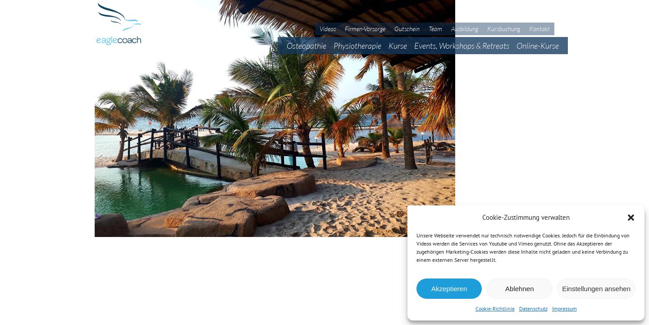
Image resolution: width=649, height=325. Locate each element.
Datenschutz (533, 308)
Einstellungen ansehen (596, 288)
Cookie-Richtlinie (495, 308)
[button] (630, 217)
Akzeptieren (449, 288)
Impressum (564, 308)
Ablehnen (519, 288)
